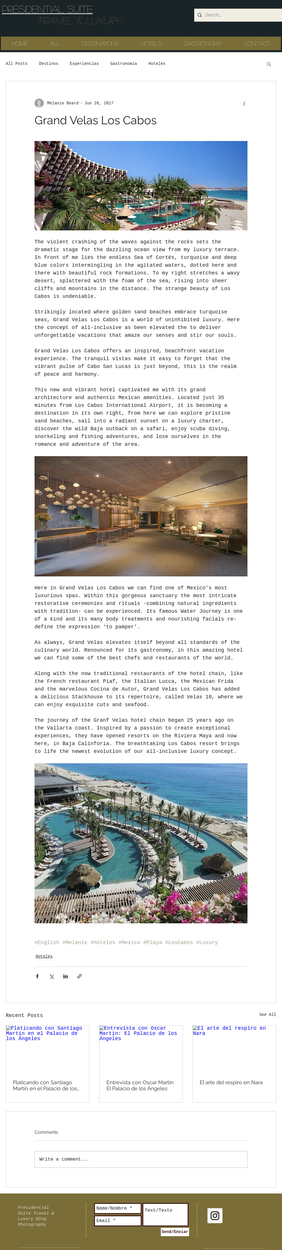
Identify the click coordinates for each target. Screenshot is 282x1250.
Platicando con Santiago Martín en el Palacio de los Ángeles (45, 1085)
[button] (269, 63)
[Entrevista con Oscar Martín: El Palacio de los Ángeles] (141, 1049)
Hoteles (156, 63)
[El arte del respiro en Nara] (234, 1049)
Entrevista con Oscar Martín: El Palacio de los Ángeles (140, 1085)
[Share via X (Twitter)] (51, 976)
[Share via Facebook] (37, 976)
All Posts (17, 63)
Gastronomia (123, 63)
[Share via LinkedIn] (65, 976)
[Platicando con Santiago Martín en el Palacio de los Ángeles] (47, 1049)
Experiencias (84, 63)
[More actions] (244, 103)
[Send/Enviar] (175, 1232)
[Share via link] (79, 976)
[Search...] (237, 15)
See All (267, 1014)
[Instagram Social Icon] (214, 1215)
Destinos (48, 63)
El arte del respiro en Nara (231, 1082)
